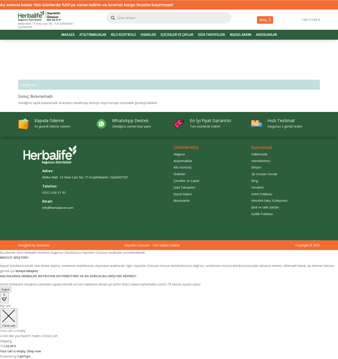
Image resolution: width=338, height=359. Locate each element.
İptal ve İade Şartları (265, 207)
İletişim (256, 167)
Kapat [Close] (5, 289)
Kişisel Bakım (240, 35)
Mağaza (68, 35)
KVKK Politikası (261, 194)
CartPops (23, 356)
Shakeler (148, 35)
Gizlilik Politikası (262, 214)
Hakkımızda (259, 154)
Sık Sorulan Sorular (264, 174)
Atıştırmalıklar (92, 35)
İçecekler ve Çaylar (177, 35)
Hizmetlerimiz (260, 161)
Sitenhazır (43, 245)
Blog (254, 181)
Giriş (263, 20)
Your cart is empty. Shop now (20, 351)
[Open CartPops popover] (4, 297)
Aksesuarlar (266, 35)
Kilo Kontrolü (123, 35)
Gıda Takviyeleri (211, 35)
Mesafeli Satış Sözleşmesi (269, 200)
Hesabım (257, 187)
